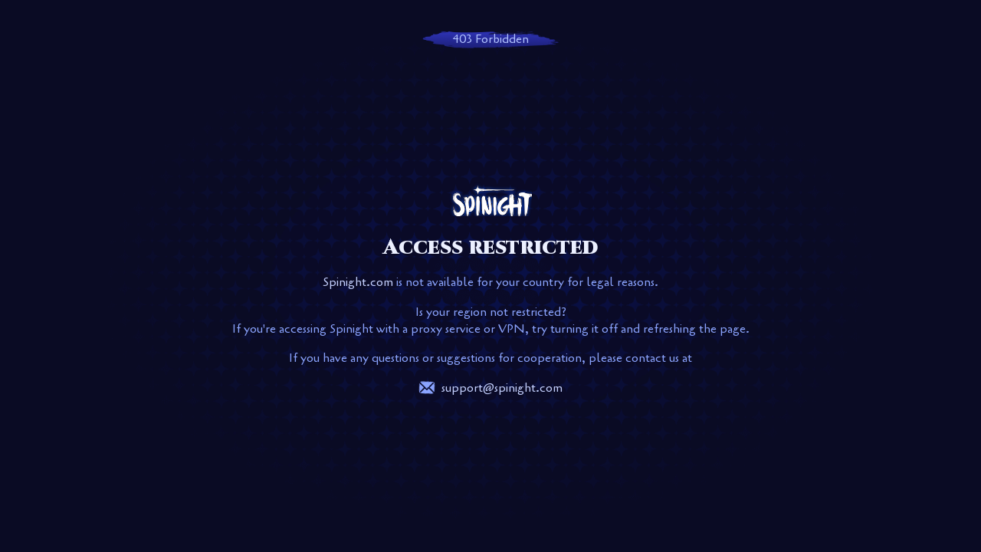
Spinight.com (358, 282)
